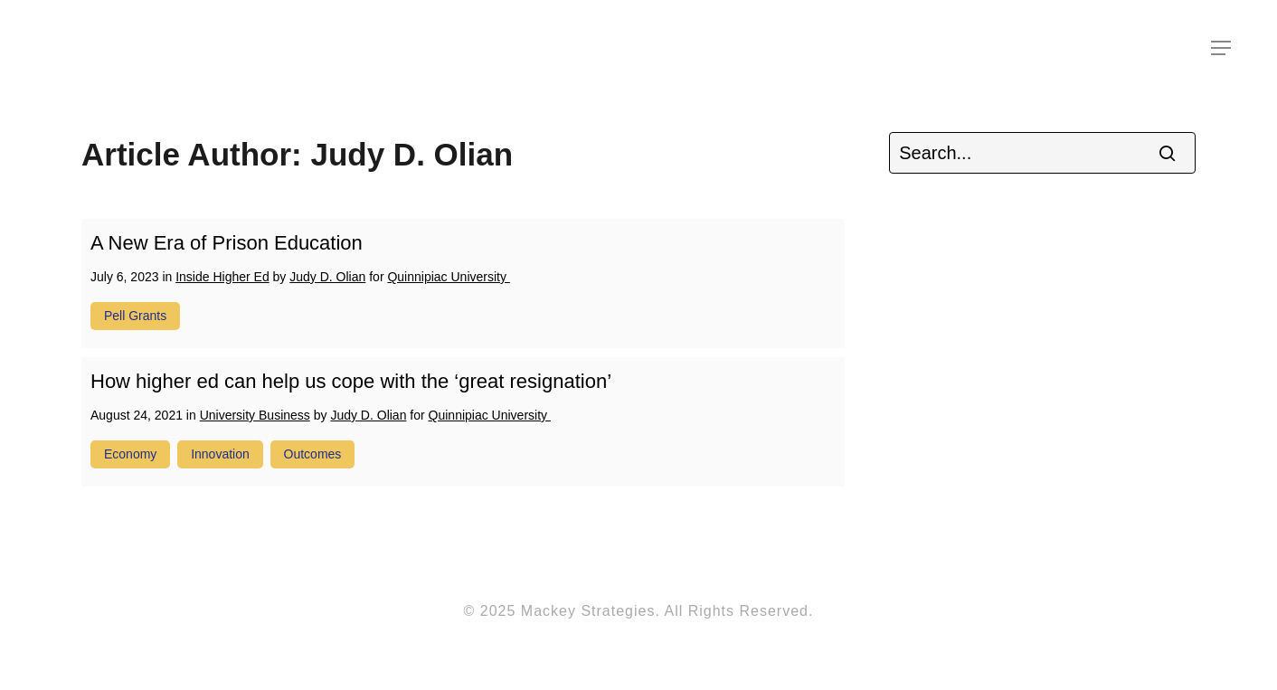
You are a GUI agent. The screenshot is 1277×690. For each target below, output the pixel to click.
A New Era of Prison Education (226, 243)
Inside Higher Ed (222, 276)
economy (130, 454)
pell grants (135, 315)
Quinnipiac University (448, 276)
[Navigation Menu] (1222, 48)
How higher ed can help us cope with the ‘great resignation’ (350, 381)
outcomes (313, 454)
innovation (220, 454)
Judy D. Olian (327, 276)
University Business (255, 415)
